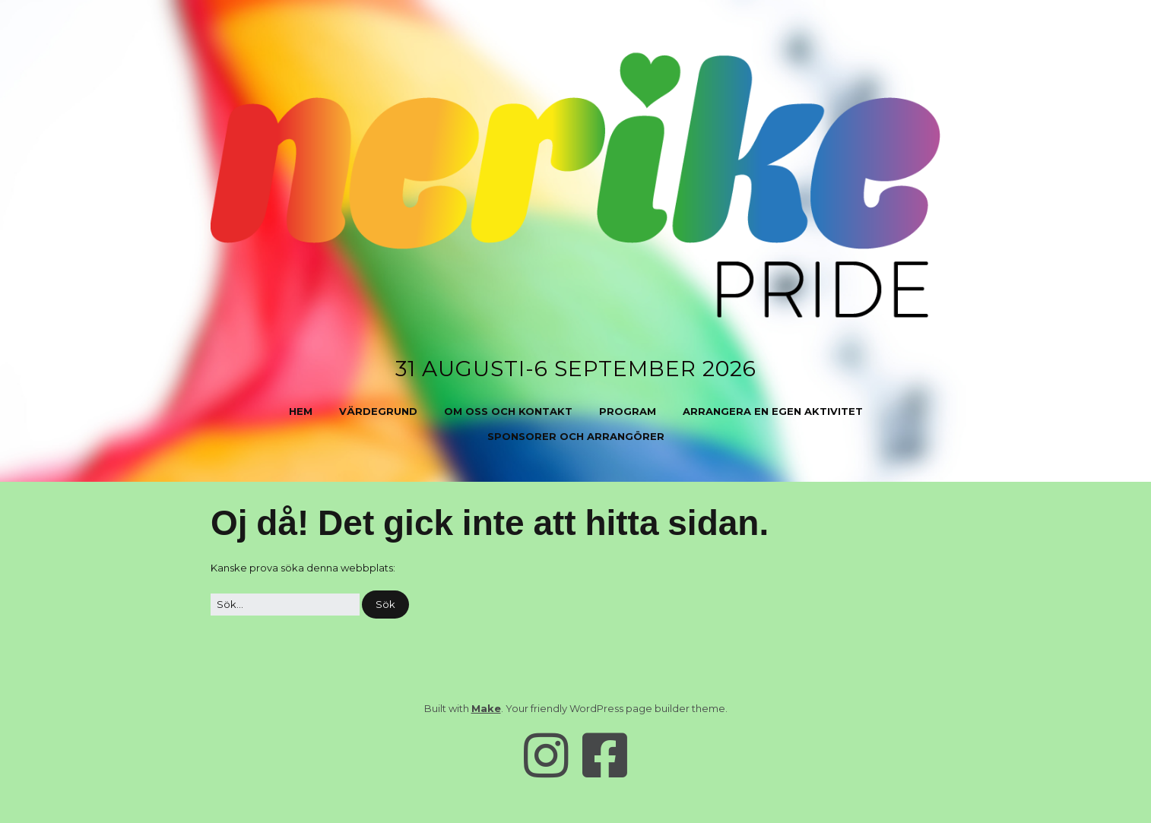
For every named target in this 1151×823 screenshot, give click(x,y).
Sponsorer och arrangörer (575, 436)
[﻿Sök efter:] (285, 605)
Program (627, 411)
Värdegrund (378, 411)
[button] (385, 604)
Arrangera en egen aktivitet (773, 411)
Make (486, 708)
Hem (300, 411)
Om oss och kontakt (508, 411)
